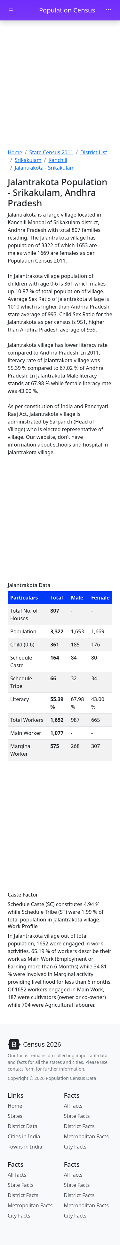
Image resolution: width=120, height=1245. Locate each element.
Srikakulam (28, 160)
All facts (73, 1105)
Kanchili (57, 160)
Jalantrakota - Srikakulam (45, 167)
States (15, 1115)
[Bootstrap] (34, 1044)
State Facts (77, 1115)
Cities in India (24, 1136)
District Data (22, 1126)
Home (15, 152)
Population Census (67, 10)
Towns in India (25, 1146)
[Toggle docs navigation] (11, 10)
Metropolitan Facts (86, 1136)
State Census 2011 (51, 152)
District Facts (79, 1126)
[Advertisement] (60, 85)
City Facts (75, 1146)
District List (93, 152)
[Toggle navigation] (108, 10)
